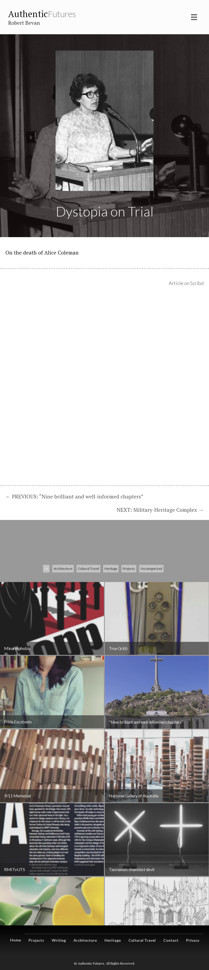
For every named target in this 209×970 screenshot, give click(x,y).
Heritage (110, 640)
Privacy (192, 940)
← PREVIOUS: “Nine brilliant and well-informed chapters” (74, 496)
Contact (171, 940)
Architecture (63, 640)
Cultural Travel (88, 640)
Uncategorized (151, 640)
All (46, 640)
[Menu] (194, 17)
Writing (59, 940)
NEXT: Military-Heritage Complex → (160, 509)
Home (15, 940)
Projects (129, 640)
